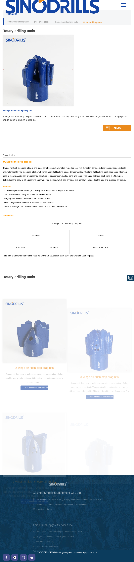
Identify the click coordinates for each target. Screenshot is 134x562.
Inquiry (117, 127)
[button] (72, 70)
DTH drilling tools (42, 22)
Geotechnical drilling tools (66, 23)
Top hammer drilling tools (18, 22)
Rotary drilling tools (92, 23)
